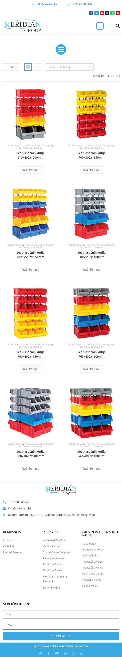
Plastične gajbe (15, 145)
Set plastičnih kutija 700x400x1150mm (30, 354)
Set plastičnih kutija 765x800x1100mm (91, 453)
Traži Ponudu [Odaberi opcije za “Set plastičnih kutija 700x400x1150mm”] (30, 369)
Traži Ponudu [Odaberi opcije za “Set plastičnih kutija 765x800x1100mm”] (92, 468)
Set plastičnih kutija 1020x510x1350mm (30, 254)
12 (107, 75)
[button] (100, 26)
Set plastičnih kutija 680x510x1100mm (91, 254)
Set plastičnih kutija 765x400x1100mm (91, 354)
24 (112, 75)
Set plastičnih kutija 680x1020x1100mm (30, 453)
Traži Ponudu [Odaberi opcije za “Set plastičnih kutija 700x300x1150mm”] (92, 170)
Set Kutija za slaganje (30, 147)
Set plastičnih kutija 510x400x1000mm (30, 155)
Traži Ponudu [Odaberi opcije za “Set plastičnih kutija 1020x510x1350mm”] (30, 269)
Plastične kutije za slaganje (38, 145)
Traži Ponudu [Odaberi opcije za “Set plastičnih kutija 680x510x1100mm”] (92, 269)
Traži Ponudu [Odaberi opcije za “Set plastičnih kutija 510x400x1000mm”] (30, 170)
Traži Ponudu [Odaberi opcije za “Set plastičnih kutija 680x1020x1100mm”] (30, 468)
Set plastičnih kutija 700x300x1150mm (91, 155)
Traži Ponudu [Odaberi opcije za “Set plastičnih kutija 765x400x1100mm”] (92, 369)
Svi (118, 75)
